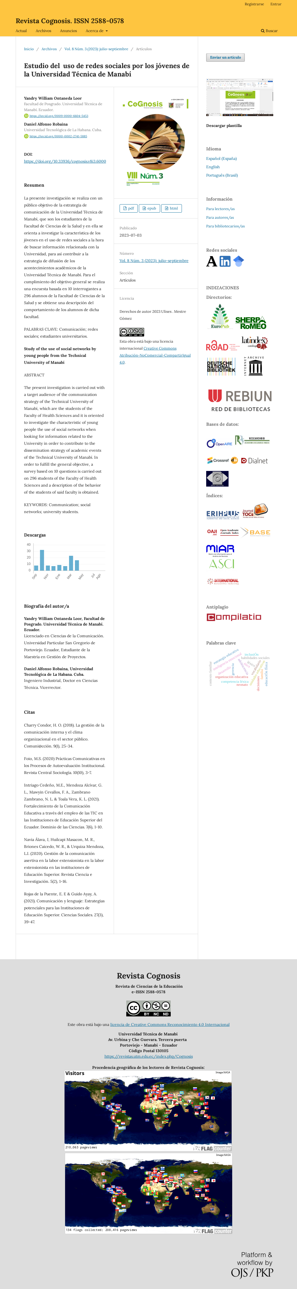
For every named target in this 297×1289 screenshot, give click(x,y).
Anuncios (68, 30)
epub (151, 208)
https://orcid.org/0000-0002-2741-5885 (55, 136)
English (213, 166)
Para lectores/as (220, 208)
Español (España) (221, 158)
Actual (21, 30)
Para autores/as (220, 217)
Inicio (29, 49)
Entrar (276, 4)
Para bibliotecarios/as (225, 226)
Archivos (43, 30)
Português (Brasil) (222, 175)
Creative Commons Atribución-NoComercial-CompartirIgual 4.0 (155, 355)
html (173, 208)
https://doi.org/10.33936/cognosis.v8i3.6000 (65, 161)
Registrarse (254, 4)
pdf (130, 208)
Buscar (269, 30)
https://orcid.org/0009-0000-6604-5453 (56, 116)
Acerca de (95, 30)
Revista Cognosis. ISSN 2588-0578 (70, 20)
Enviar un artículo (225, 57)
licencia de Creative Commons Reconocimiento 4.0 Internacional (170, 1024)
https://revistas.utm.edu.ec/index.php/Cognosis (148, 1056)
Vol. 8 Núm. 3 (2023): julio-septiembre (96, 49)
